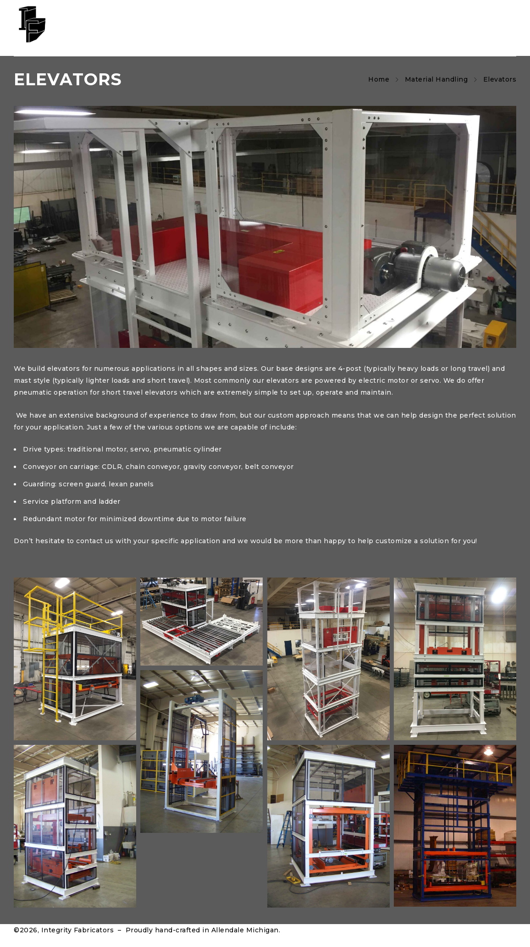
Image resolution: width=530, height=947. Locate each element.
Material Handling (436, 79)
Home (378, 79)
